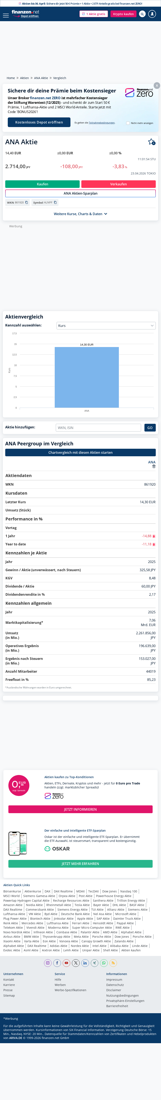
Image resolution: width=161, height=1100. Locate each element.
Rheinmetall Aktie (58, 909)
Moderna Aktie (58, 932)
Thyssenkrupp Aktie (56, 941)
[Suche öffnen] (142, 13)
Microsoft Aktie (125, 918)
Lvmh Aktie (71, 955)
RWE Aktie (123, 932)
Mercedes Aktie (32, 928)
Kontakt (8, 984)
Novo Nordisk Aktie (16, 937)
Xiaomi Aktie (12, 946)
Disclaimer (113, 994)
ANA (152, 466)
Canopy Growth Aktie (96, 946)
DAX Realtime (63, 896)
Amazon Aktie (12, 909)
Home (11, 78)
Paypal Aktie (125, 928)
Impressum (114, 984)
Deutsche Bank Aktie (75, 918)
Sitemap (9, 1000)
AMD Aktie (110, 937)
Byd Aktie (50, 918)
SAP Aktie (103, 923)
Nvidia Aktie (34, 909)
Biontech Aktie (40, 923)
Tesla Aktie (82, 909)
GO (150, 432)
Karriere (9, 989)
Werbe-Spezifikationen (70, 994)
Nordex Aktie (80, 950)
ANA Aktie (41, 78)
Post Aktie (85, 900)
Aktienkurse (33, 896)
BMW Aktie (31, 941)
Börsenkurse (12, 896)
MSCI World (11, 900)
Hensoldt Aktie (103, 928)
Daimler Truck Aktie (127, 923)
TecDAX (93, 896)
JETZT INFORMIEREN (80, 813)
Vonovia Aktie (68, 946)
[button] (93, 13)
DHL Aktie (119, 909)
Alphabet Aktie (131, 937)
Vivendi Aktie (35, 932)
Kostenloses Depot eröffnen (39, 122)
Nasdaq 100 (128, 896)
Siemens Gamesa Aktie (39, 900)
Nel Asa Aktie (102, 918)
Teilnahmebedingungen (102, 122)
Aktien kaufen (131, 955)
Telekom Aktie (13, 932)
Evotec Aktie (11, 955)
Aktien (24, 78)
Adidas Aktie (58, 950)
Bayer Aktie (101, 909)
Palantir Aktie (90, 937)
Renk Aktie (10, 928)
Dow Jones (109, 896)
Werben (60, 989)
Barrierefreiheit (117, 1010)
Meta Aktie (81, 941)
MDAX (80, 896)
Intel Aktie (99, 950)
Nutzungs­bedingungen (122, 1000)
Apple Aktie (85, 923)
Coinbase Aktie (66, 937)
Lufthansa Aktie (14, 918)
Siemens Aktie (138, 914)
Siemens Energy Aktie (72, 914)
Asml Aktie (31, 955)
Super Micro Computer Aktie (92, 932)
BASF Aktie (137, 909)
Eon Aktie (49, 946)
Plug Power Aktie (15, 923)
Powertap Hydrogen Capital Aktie (26, 905)
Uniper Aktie (91, 955)
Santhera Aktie (103, 905)
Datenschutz (115, 989)
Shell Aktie (110, 955)
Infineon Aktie (43, 937)
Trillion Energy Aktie (131, 905)
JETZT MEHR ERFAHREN (80, 868)
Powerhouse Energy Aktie (113, 900)
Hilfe (58, 984)
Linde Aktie (140, 950)
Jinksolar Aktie (64, 923)
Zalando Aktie (124, 946)
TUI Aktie (97, 914)
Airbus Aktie (11, 941)
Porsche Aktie (101, 941)
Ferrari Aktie (80, 928)
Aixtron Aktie (51, 955)
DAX (47, 896)
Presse (8, 994)
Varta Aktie (31, 946)
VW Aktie (35, 918)
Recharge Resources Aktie (71, 905)
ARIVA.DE (15, 1042)
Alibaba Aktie (119, 950)
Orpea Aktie (67, 900)
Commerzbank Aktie (40, 914)
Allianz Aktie (115, 914)
